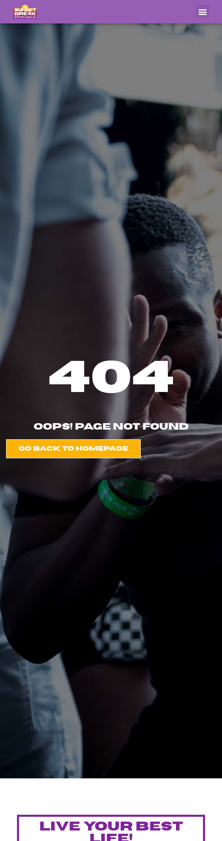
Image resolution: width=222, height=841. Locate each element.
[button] (202, 11)
